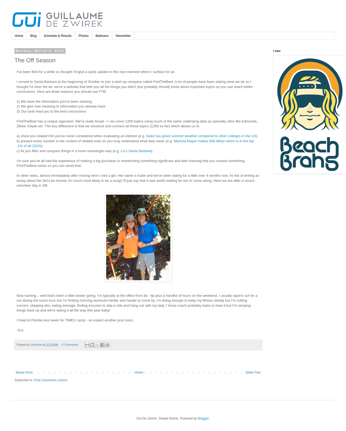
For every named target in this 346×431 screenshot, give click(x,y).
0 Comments (70, 344)
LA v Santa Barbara (136, 151)
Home (19, 36)
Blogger (203, 418)
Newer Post (24, 372)
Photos (84, 36)
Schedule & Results (58, 36)
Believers (102, 36)
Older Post (253, 372)
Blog (33, 36)
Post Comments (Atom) (50, 380)
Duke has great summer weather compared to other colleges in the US (201, 136)
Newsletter (123, 36)
